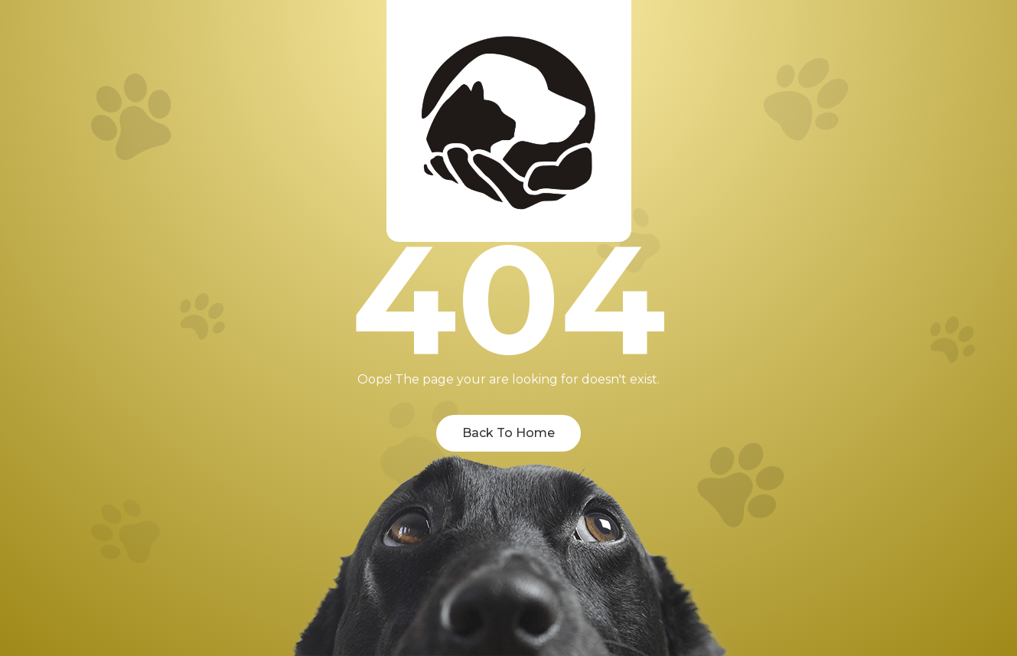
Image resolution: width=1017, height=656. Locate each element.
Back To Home (508, 433)
